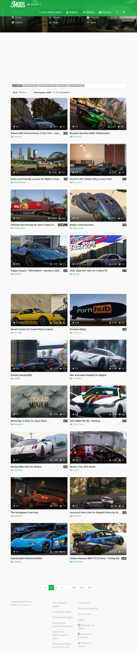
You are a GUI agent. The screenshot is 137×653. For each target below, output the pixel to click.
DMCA (81, 619)
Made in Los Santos (21, 605)
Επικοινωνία (84, 603)
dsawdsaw (78, 561)
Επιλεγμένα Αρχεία (62, 611)
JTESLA (76, 332)
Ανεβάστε (72, 12)
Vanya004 (18, 424)
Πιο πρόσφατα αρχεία (60, 604)
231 (82, 587)
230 (74, 587)
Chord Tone (78, 424)
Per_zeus (77, 182)
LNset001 (77, 378)
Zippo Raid (78, 228)
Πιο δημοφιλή (52, 92)
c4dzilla (17, 561)
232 (90, 587)
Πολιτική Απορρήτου (88, 608)
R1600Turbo (19, 228)
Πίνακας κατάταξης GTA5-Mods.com (62, 645)
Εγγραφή (105, 12)
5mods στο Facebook (85, 636)
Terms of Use (84, 614)
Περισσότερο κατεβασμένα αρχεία (63, 624)
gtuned (76, 274)
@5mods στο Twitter (86, 627)
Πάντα (20, 92)
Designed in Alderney (21, 601)
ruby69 (17, 378)
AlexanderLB (20, 182)
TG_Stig (18, 332)
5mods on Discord (84, 645)
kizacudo (18, 136)
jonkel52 (18, 274)
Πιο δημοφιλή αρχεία (63, 617)
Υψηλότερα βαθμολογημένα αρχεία (60, 634)
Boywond (77, 136)
